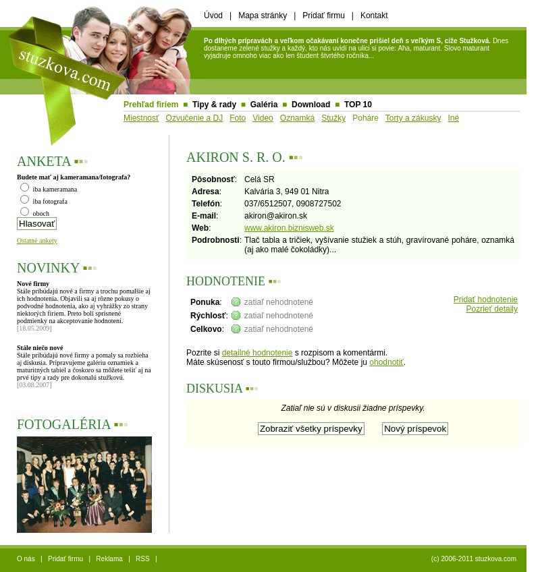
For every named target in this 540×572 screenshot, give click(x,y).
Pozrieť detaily (492, 309)
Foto (238, 118)
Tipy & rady (214, 104)
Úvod (213, 15)
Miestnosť (141, 118)
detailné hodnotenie (257, 353)
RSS (143, 559)
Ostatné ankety (37, 240)
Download (311, 104)
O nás (26, 559)
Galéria (264, 104)
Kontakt (374, 15)
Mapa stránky (262, 15)
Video (262, 118)
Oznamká (297, 118)
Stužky (333, 118)
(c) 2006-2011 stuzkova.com (473, 559)
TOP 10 (358, 104)
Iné (453, 118)
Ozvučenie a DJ (194, 118)
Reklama (109, 559)
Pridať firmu (323, 15)
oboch (34, 213)
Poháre (365, 118)
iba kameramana (48, 189)
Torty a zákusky (413, 118)
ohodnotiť (386, 362)
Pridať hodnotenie (486, 299)
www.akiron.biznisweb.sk (289, 228)
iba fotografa (44, 201)
